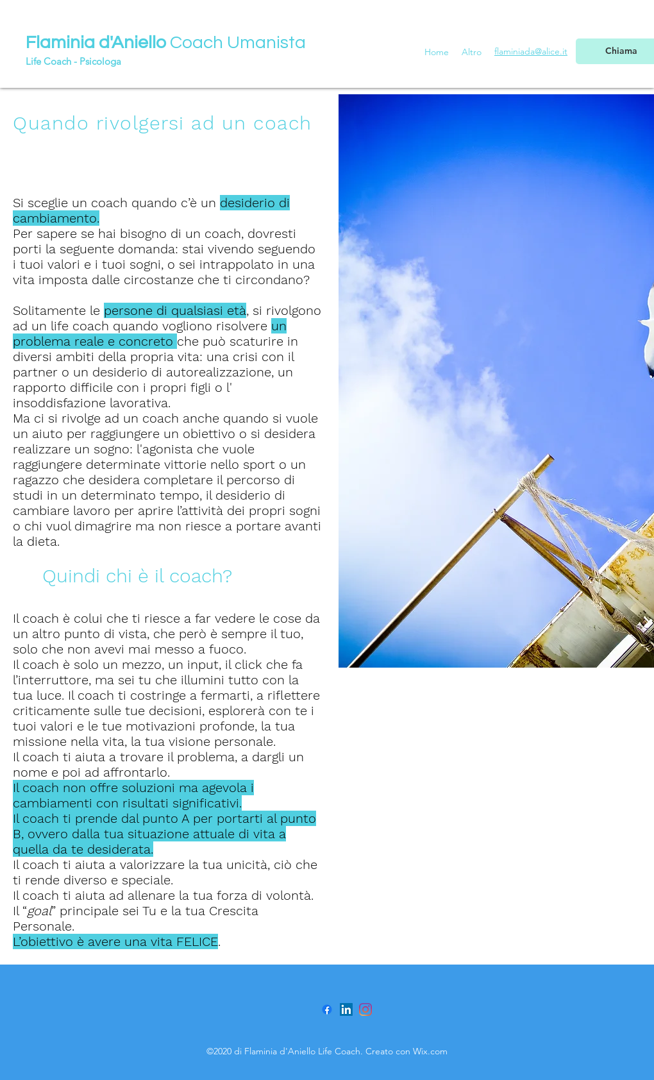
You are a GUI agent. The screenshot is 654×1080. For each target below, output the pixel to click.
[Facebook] (327, 1009)
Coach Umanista (166, 42)
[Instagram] (365, 1009)
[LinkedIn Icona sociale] (346, 1009)
